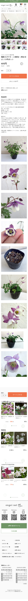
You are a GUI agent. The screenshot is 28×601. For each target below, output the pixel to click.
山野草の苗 (3, 11)
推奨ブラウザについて (19, 553)
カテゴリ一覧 (5, 543)
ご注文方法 (17, 540)
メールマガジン (18, 556)
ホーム (3, 540)
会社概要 (17, 546)
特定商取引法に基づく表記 (8, 556)
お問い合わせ (18, 550)
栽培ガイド (4, 550)
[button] (23, 426)
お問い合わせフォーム (14, 525)
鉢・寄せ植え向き (10, 11)
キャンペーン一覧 (6, 546)
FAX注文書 (14, 531)
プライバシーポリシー (7, 553)
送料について (4, 90)
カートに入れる (14, 76)
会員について (18, 543)
